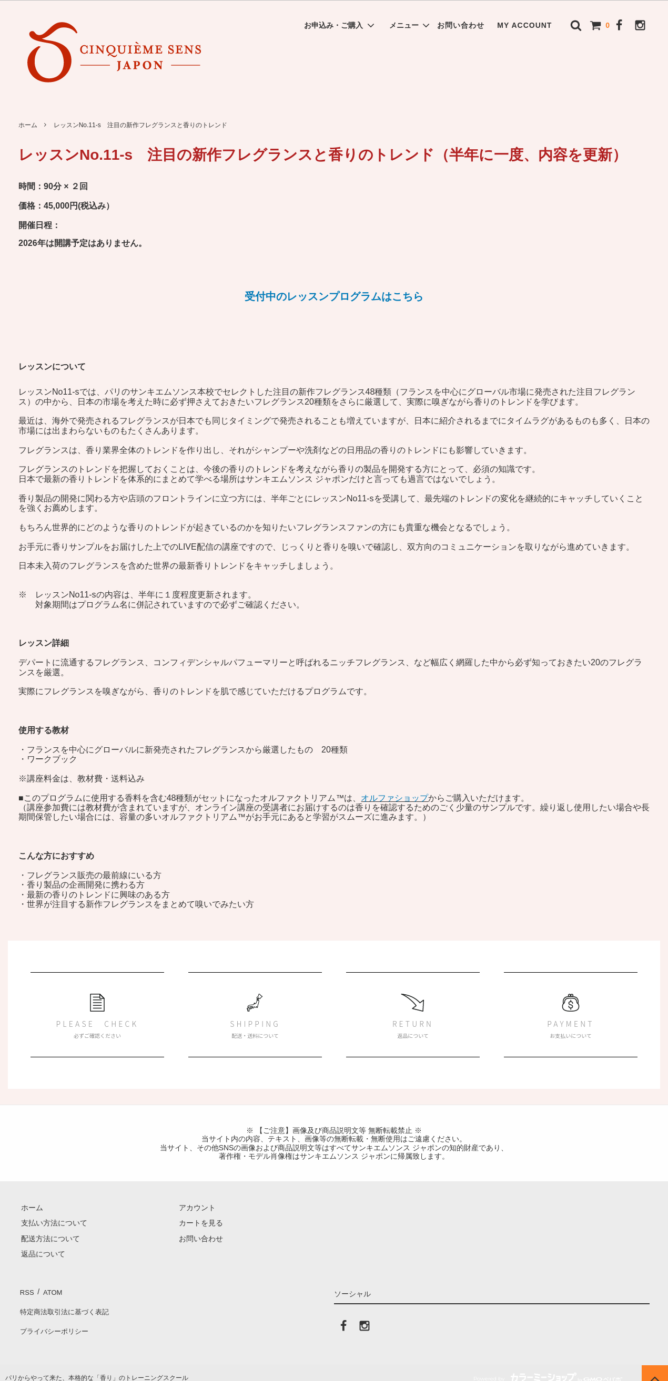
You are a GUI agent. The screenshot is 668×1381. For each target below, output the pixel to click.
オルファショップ (394, 797)
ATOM (49, 1290)
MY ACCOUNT (524, 25)
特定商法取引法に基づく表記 (66, 1306)
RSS (26, 1290)
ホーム (27, 125)
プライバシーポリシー (55, 1321)
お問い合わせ (460, 25)
